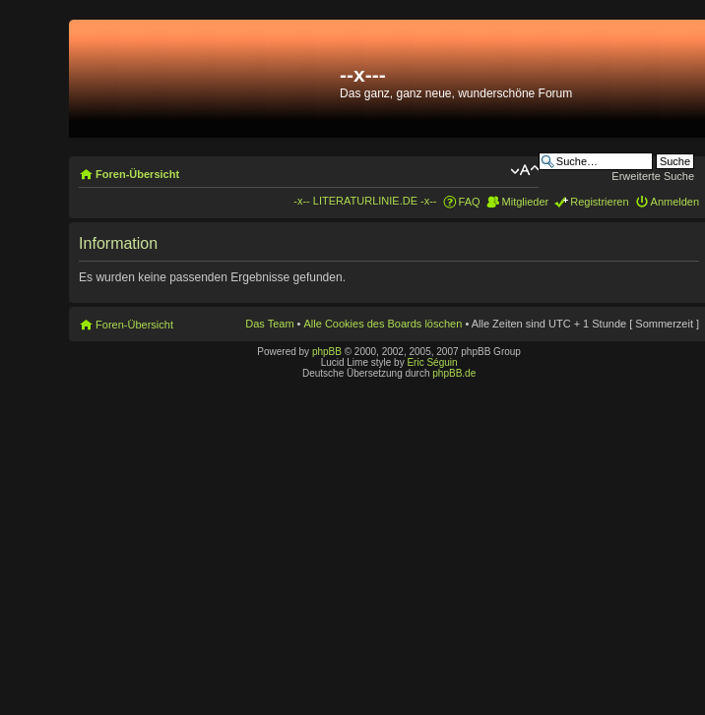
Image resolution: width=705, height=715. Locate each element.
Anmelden (675, 202)
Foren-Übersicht (137, 174)
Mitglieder (525, 202)
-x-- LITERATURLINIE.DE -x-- (364, 201)
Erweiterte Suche (652, 176)
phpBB (327, 351)
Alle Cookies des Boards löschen (383, 323)
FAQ (470, 202)
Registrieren (599, 202)
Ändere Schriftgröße (524, 170)
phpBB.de (454, 373)
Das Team (269, 323)
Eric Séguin (432, 362)
